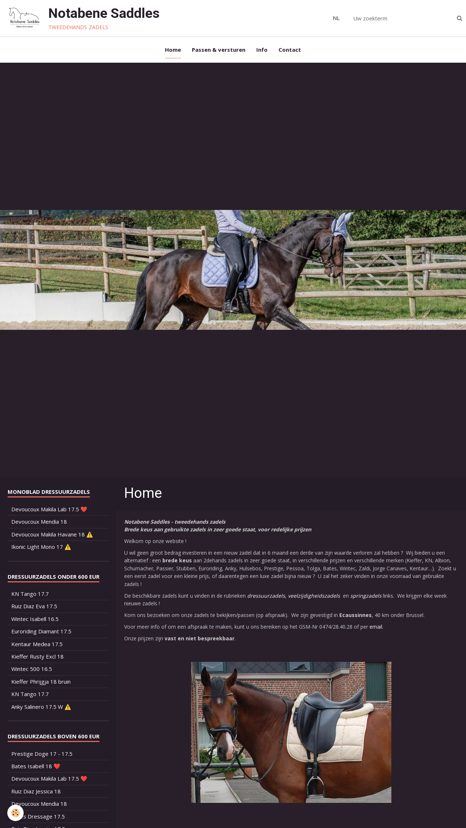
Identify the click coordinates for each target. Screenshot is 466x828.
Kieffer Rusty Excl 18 (37, 656)
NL (336, 18)
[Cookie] (15, 813)
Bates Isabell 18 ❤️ (35, 766)
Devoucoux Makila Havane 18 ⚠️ (52, 534)
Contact (290, 49)
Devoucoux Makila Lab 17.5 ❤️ (49, 509)
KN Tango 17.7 (30, 593)
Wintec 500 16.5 (31, 668)
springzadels (366, 595)
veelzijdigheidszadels (314, 595)
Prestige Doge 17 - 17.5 (41, 753)
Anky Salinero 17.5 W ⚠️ (41, 706)
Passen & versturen (218, 49)
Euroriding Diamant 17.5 (41, 631)
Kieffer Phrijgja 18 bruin (41, 681)
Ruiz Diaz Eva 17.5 (34, 606)
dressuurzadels (266, 595)
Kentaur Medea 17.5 (37, 644)
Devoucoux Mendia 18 (39, 521)
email (376, 626)
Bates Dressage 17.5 (38, 816)
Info (262, 49)
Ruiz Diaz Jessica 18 (36, 791)
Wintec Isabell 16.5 (35, 618)
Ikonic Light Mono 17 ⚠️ (41, 546)
